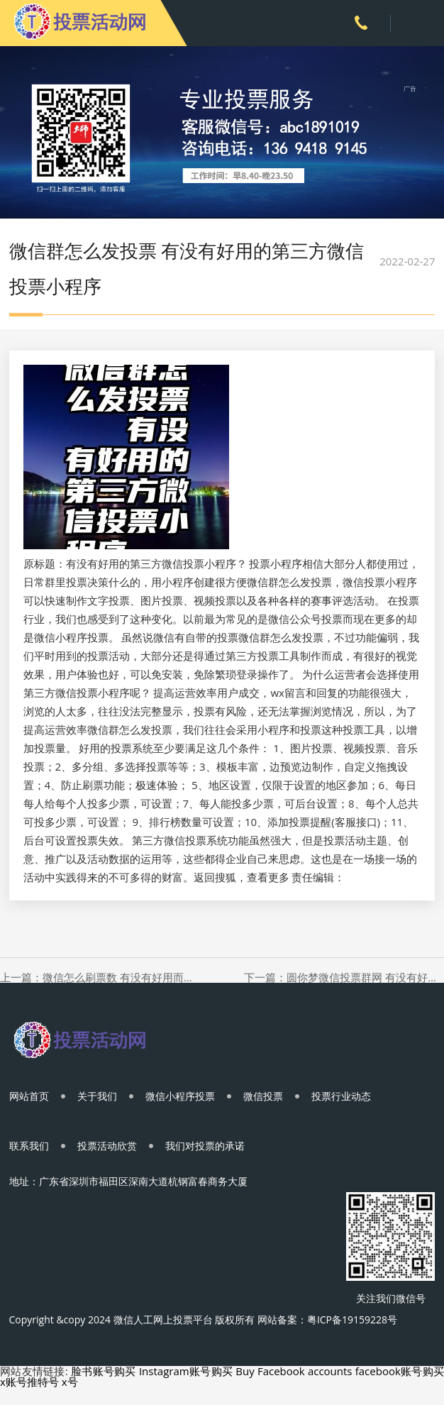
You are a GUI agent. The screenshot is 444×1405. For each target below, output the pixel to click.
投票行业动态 (341, 1096)
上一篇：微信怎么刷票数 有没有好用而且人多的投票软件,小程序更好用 (100, 977)
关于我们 (97, 1096)
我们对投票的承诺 (205, 1145)
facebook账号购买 (399, 1371)
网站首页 (29, 1096)
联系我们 (29, 1145)
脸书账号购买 (103, 1371)
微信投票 (263, 1096)
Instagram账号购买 (186, 1371)
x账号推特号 (29, 1381)
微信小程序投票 (180, 1096)
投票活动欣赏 (107, 1145)
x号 (70, 1381)
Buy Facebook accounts (293, 1371)
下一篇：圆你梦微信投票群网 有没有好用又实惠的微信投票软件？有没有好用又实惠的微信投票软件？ (344, 977)
